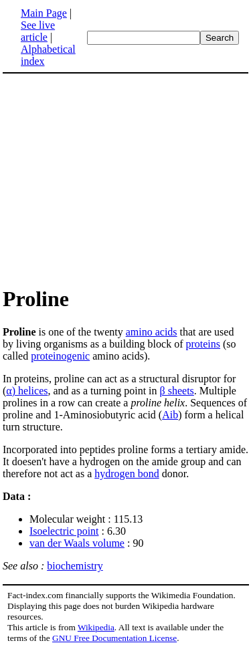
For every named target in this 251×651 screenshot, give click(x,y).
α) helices (27, 390)
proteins (202, 344)
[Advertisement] (115, 179)
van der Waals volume (76, 543)
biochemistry (75, 565)
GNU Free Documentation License (114, 638)
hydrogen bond (126, 473)
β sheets (177, 390)
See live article (38, 31)
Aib (170, 414)
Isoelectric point (64, 531)
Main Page (44, 13)
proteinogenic (60, 356)
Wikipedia (96, 627)
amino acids (151, 332)
